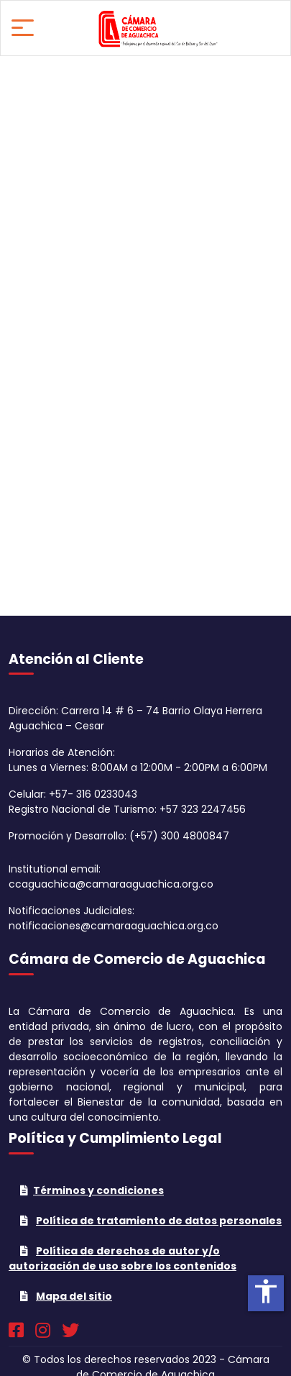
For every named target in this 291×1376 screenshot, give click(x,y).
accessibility (265, 1291)
